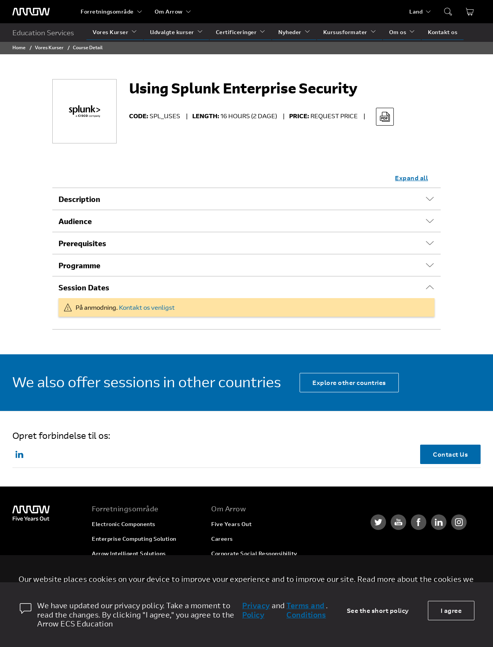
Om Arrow (169, 11)
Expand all (411, 178)
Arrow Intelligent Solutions (129, 553)
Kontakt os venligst (147, 307)
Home (19, 47)
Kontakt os (442, 32)
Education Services (43, 32)
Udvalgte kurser (172, 32)
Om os (398, 32)
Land (415, 11)
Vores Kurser (110, 32)
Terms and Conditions (306, 610)
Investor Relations (236, 568)
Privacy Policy (256, 610)
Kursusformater (345, 32)
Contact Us (450, 454)
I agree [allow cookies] (451, 610)
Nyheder (290, 32)
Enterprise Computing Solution (134, 538)
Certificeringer (236, 32)
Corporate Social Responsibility (254, 553)
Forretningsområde (107, 11)
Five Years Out (231, 524)
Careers (222, 538)
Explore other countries (349, 382)
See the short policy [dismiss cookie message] (378, 610)
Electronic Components (123, 524)
